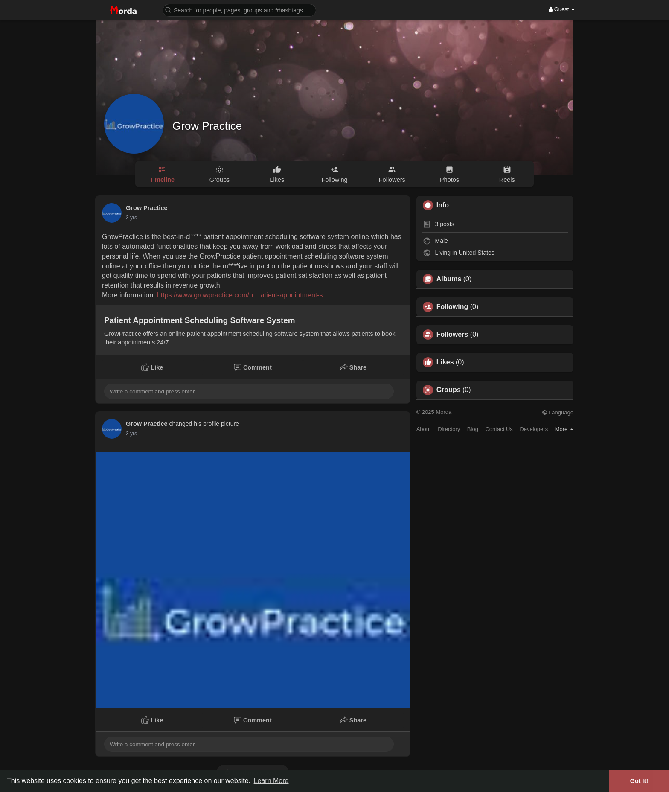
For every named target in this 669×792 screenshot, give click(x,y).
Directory (449, 429)
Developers (534, 429)
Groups (448, 390)
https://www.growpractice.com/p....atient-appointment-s (240, 295)
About (423, 429)
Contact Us (498, 429)
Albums (449, 279)
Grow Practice (207, 125)
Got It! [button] (639, 780)
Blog (472, 429)
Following (452, 306)
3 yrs (131, 218)
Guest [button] (562, 9)
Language (557, 412)
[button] (239, 10)
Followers (452, 334)
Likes (445, 362)
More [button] (564, 429)
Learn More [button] (271, 780)
